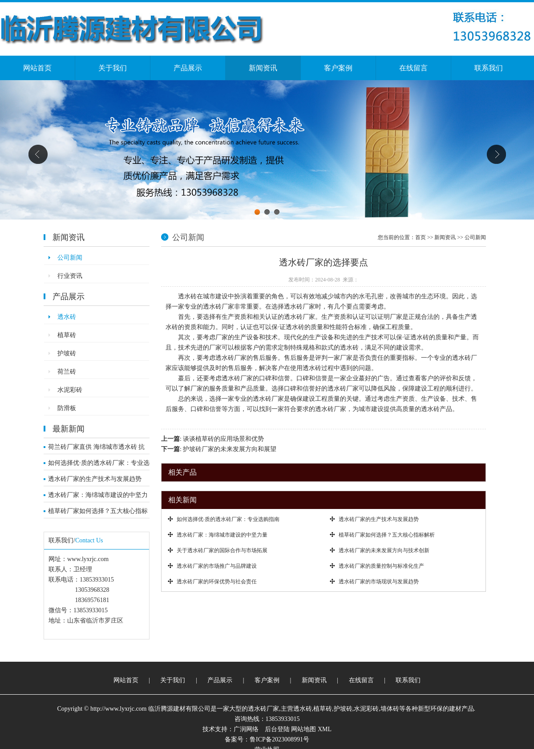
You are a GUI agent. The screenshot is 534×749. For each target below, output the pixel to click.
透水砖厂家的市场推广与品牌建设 (217, 566)
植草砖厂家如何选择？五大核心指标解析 (98, 513)
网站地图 (303, 729)
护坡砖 (66, 353)
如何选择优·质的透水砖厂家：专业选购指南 (99, 465)
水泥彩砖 (69, 390)
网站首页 (37, 68)
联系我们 (488, 68)
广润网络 (246, 729)
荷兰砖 (66, 371)
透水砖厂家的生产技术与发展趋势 (95, 479)
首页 (420, 237)
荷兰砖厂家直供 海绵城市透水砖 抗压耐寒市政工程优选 (96, 449)
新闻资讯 (263, 68)
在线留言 (413, 68)
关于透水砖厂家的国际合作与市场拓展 (222, 550)
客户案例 (338, 68)
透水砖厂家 (263, 708)
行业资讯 (69, 276)
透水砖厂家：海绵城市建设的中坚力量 (98, 497)
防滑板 (66, 408)
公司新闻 (69, 257)
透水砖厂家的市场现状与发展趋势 (379, 581)
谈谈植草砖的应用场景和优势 (223, 439)
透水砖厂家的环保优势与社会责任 (217, 581)
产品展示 (188, 68)
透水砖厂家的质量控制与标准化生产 (381, 566)
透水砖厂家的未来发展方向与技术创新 (384, 550)
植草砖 (66, 335)
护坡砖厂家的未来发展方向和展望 (229, 449)
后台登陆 (277, 729)
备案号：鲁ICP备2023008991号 (267, 739)
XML (325, 729)
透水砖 (66, 316)
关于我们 (112, 68)
